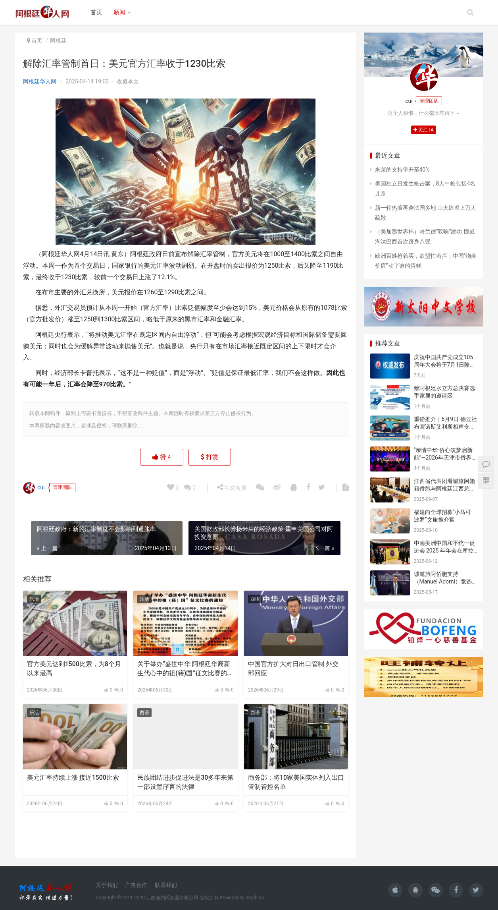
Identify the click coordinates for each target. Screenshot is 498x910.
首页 (96, 12)
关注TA (423, 130)
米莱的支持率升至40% (402, 169)
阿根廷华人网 (39, 81)
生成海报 (231, 487)
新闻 (119, 12)
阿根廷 (58, 40)
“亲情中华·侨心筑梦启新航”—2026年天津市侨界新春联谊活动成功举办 (445, 458)
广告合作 (136, 885)
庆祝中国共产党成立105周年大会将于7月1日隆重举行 (445, 365)
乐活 (34, 599)
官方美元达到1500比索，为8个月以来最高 (74, 668)
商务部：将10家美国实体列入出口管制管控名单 (296, 782)
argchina (255, 897)
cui (34, 488)
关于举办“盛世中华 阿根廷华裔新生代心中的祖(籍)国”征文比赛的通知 (185, 669)
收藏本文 (128, 81)
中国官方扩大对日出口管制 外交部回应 (293, 668)
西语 (255, 599)
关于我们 (107, 885)
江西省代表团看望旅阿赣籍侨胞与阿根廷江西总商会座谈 (444, 489)
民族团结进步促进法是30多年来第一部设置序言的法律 (185, 782)
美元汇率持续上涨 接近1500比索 (73, 777)
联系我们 (166, 885)
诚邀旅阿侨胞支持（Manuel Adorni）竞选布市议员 (443, 582)
